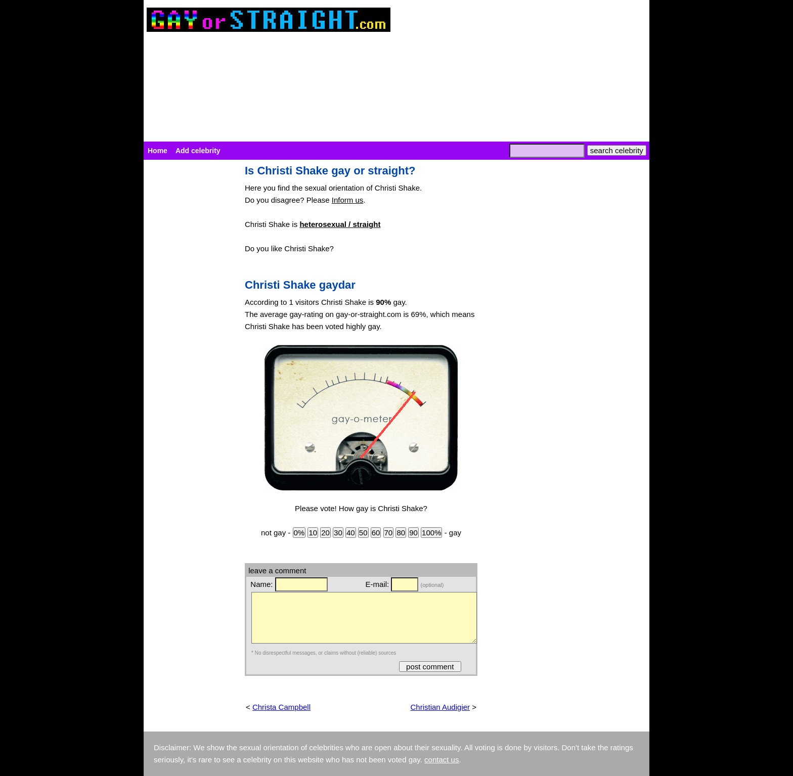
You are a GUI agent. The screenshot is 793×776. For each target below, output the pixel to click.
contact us (441, 759)
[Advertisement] (189, 316)
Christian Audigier (440, 707)
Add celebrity (198, 151)
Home (157, 151)
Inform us (348, 200)
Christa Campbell (281, 707)
